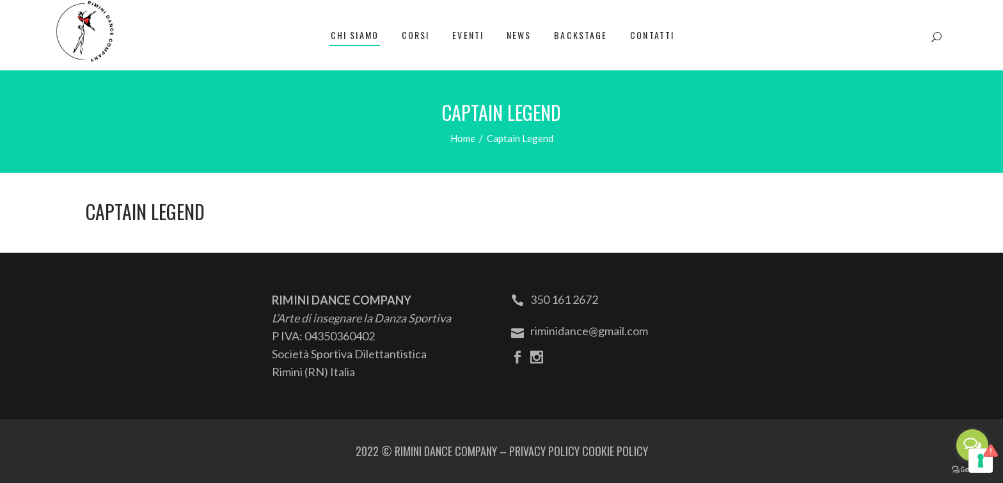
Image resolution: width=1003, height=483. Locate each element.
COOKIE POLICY (615, 451)
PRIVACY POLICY (544, 451)
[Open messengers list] (972, 445)
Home (462, 138)
